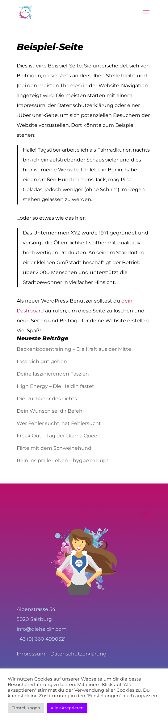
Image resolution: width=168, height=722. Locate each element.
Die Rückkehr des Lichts (47, 399)
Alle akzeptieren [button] (67, 707)
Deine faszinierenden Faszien (53, 374)
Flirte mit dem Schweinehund (54, 448)
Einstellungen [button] (25, 707)
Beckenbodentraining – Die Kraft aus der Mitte (74, 349)
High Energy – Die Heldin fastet (55, 386)
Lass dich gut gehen (42, 361)
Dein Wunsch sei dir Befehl (50, 411)
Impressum (31, 654)
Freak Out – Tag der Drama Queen (59, 436)
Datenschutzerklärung (78, 654)
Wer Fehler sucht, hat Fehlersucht (59, 423)
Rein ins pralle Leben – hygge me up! (62, 460)
